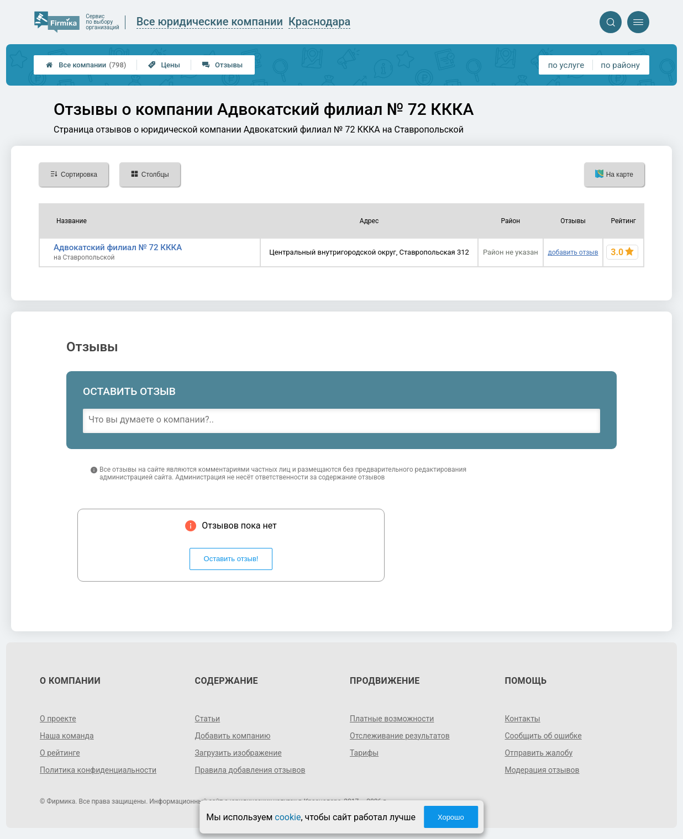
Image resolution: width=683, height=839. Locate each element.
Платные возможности (392, 718)
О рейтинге (60, 752)
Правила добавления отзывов (250, 770)
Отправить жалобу (538, 752)
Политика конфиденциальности (98, 770)
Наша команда (67, 735)
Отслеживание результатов (400, 735)
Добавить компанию (233, 735)
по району (620, 65)
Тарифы (364, 752)
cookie (288, 817)
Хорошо (451, 817)
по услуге (566, 65)
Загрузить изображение (238, 752)
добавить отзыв (573, 252)
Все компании (86, 65)
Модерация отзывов (542, 770)
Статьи (207, 718)
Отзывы (222, 65)
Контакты (522, 718)
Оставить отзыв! (231, 559)
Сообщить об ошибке (543, 735)
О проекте (58, 718)
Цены (164, 65)
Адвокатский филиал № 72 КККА (118, 247)
